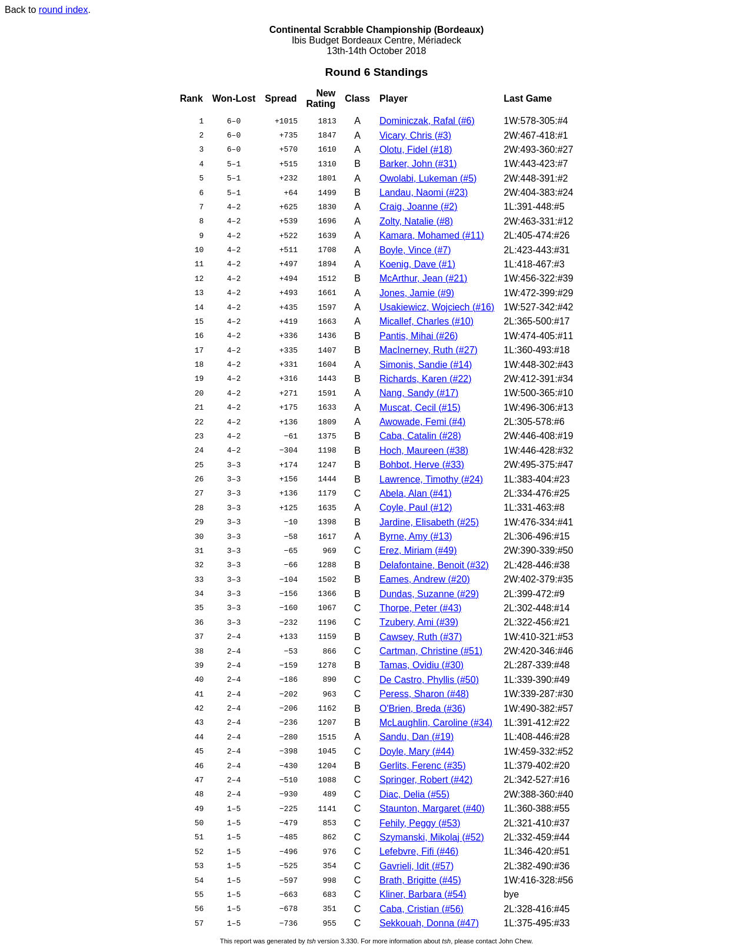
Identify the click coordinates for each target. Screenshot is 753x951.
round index (63, 10)
